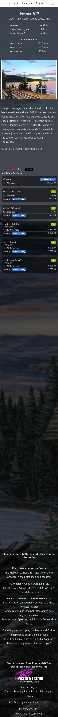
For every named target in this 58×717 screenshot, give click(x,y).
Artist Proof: (16, 47)
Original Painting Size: (20, 29)
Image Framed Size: (19, 33)
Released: (14, 25)
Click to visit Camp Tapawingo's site (21, 148)
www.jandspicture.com (29, 713)
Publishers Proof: (18, 51)
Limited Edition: (17, 43)
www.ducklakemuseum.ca (29, 592)
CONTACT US (47, 179)
